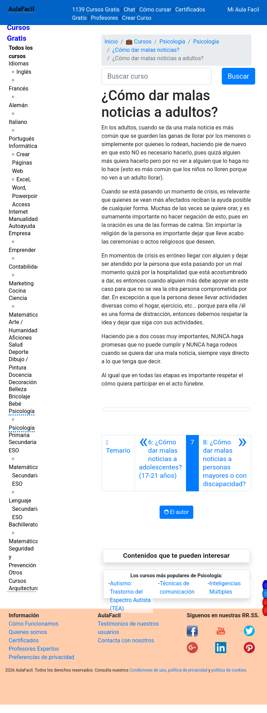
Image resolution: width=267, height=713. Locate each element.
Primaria (19, 435)
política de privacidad (187, 670)
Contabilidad (24, 266)
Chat (129, 9)
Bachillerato (23, 524)
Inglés (23, 72)
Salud (16, 344)
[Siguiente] (225, 463)
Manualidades (26, 219)
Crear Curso (136, 18)
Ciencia (18, 298)
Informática (23, 146)
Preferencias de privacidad (41, 657)
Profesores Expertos (34, 648)
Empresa (20, 233)
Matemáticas (25, 314)
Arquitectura (24, 588)
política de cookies (228, 670)
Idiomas (19, 63)
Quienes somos (28, 632)
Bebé (15, 404)
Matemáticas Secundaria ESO (25, 475)
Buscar (238, 76)
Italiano (18, 122)
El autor (176, 512)
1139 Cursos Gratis (96, 9)
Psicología (21, 411)
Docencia (20, 375)
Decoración (23, 382)
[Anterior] (160, 463)
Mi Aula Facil (243, 9)
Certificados (24, 640)
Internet (18, 211)
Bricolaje (19, 396)
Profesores (104, 18)
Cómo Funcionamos (33, 623)
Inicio (111, 41)
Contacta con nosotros (126, 640)
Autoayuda (22, 226)
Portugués (21, 138)
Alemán (18, 105)
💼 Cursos (139, 41)
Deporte (19, 352)
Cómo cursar (155, 9)
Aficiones (20, 337)
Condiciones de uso (148, 670)
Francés (18, 88)
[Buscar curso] (156, 76)
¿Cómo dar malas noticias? (145, 50)
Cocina (17, 290)
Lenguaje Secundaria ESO (24, 509)
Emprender (22, 250)
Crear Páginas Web (22, 162)
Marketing (21, 283)
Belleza (17, 389)
